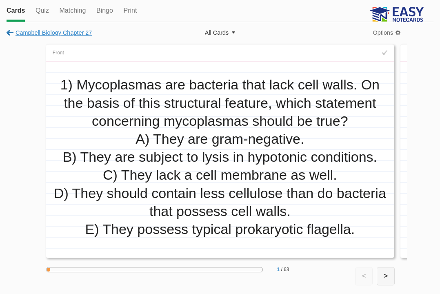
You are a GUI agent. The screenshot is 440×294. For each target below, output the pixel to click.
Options (383, 32)
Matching (72, 10)
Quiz (42, 10)
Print (130, 10)
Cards (16, 10)
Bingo (104, 10)
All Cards (217, 32)
